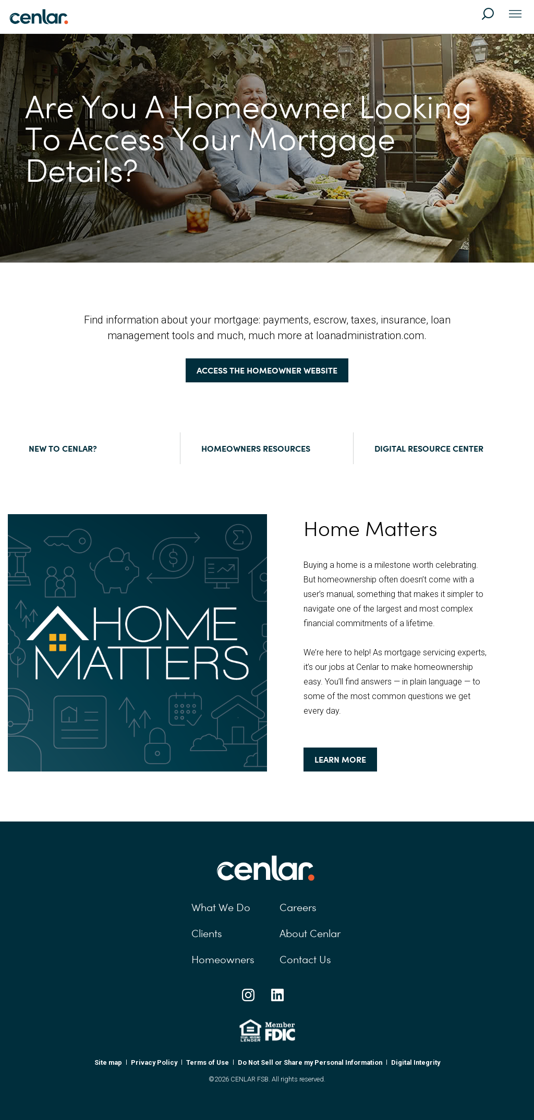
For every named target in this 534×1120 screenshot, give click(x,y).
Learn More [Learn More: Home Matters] (340, 759)
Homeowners (222, 959)
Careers (298, 907)
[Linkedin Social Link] (277, 995)
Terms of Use (207, 1062)
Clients (206, 933)
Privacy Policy (154, 1062)
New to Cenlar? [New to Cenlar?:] (63, 448)
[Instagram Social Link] (248, 995)
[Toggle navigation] (515, 14)
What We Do (220, 907)
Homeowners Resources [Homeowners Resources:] (255, 448)
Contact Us (305, 959)
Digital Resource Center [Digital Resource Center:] (428, 448)
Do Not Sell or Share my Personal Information (310, 1062)
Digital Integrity (415, 1062)
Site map (108, 1062)
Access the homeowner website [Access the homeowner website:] (267, 370)
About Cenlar (310, 933)
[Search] (492, 18)
